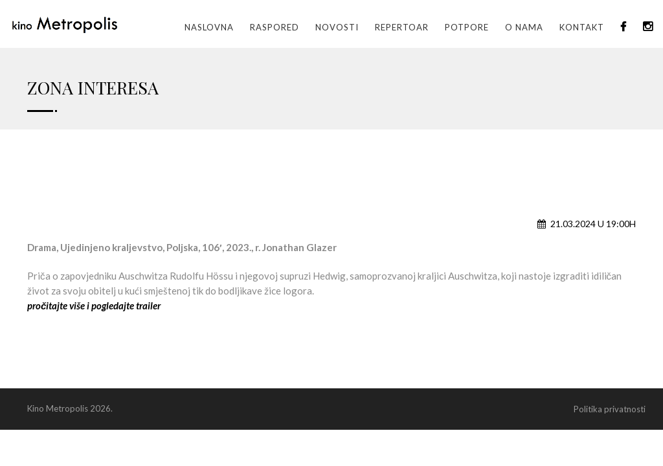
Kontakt (581, 27)
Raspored (274, 27)
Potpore (467, 27)
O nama (524, 27)
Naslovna (209, 27)
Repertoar (402, 27)
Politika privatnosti (610, 409)
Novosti (337, 27)
